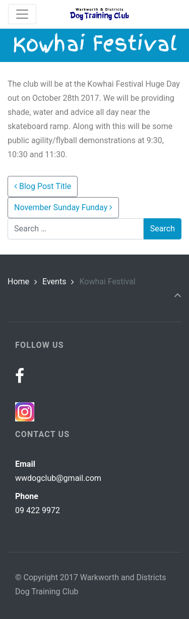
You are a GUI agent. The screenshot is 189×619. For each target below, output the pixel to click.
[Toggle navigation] (22, 14)
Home (18, 281)
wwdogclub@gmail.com (58, 478)
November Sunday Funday (63, 207)
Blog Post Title (42, 186)
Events (54, 281)
